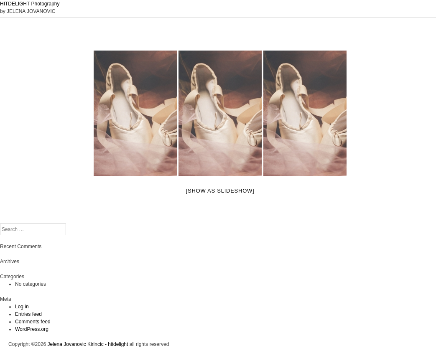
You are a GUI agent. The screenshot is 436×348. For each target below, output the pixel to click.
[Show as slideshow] (220, 191)
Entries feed (28, 314)
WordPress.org (31, 329)
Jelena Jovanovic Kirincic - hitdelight (88, 344)
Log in (22, 307)
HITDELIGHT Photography (30, 4)
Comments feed (33, 322)
